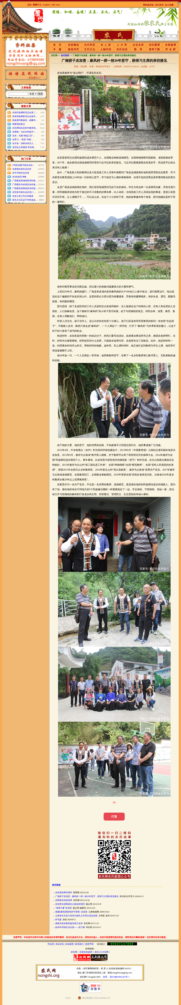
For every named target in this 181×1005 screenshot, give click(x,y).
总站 (29, 5)
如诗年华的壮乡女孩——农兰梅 (70, 927)
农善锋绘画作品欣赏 (21, 169)
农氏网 (74, 952)
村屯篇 (58, 919)
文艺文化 (89, 49)
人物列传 (106, 49)
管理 (105, 977)
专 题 (57, 49)
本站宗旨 (59, 944)
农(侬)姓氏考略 (19, 177)
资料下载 (154, 49)
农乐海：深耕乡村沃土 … (24, 143)
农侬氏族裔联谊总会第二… (25, 112)
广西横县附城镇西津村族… (25, 180)
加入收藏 (169, 5)
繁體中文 (37, 5)
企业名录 (138, 45)
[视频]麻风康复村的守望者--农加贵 (71, 912)
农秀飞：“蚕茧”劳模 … (23, 139)
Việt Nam (55, 5)
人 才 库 (122, 45)
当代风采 (89, 45)
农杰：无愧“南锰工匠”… (23, 135)
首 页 (57, 45)
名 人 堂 (106, 45)
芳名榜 (50, 944)
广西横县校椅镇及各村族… (25, 188)
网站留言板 (148, 5)
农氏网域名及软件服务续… (25, 128)
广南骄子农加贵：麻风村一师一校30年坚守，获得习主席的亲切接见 (87, 896)
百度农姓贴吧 (86, 952)
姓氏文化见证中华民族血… (25, 200)
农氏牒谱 (154, 45)
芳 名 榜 (170, 49)
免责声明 (89, 944)
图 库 (138, 49)
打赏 (114, 816)
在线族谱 (170, 45)
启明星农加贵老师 (63, 900)
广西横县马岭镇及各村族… (25, 184)
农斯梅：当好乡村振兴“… (24, 132)
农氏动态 (122, 49)
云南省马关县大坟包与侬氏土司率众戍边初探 (76, 915)
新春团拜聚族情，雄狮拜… (25, 120)
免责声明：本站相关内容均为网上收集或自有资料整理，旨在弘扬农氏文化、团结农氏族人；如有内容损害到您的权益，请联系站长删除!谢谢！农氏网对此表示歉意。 (90, 937)
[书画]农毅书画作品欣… (23, 165)
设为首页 (159, 5)
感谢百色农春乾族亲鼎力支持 (69, 923)
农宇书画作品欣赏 (20, 173)
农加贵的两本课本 (63, 892)
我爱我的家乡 (18, 124)
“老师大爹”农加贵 (63, 908)
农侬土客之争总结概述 (22, 196)
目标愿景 (69, 944)
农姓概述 (73, 45)
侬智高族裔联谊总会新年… (25, 116)
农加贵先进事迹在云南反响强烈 (70, 904)
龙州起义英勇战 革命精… (24, 147)
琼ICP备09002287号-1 (120, 977)
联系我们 (79, 944)
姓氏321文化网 (101, 952)
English (46, 5)
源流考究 (73, 49)
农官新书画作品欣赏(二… (24, 192)
